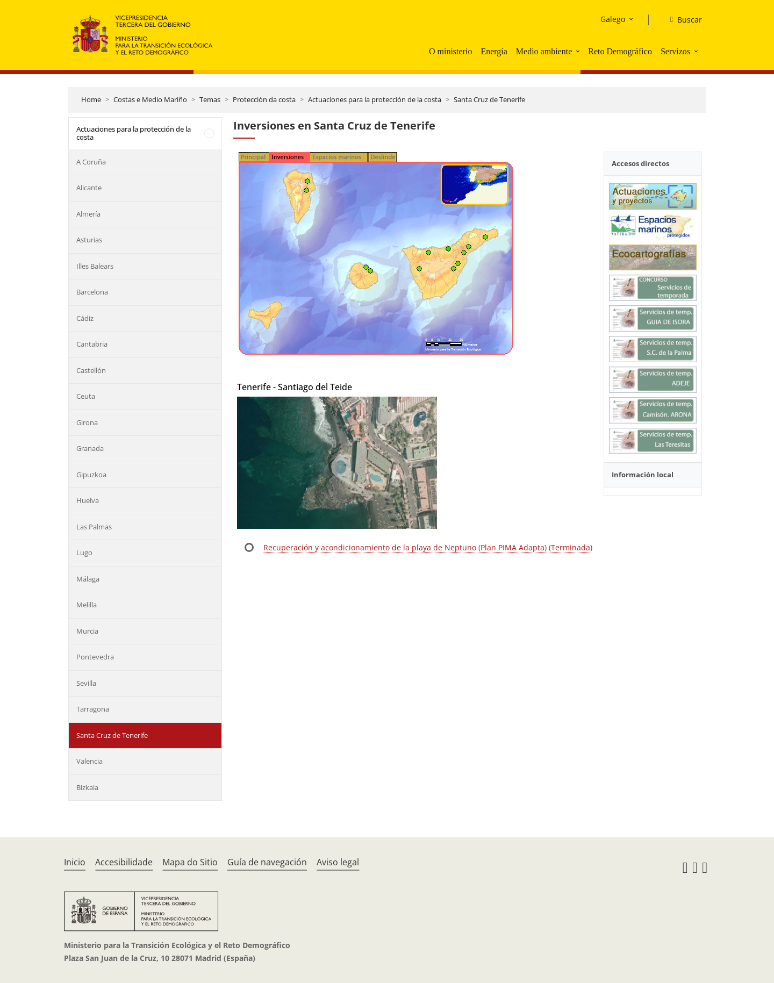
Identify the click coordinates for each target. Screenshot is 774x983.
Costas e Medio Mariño (150, 99)
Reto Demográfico (620, 51)
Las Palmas (94, 527)
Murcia (87, 631)
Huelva (87, 500)
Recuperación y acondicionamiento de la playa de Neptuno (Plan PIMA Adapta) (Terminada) (427, 547)
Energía (494, 51)
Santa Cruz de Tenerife (489, 99)
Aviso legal (338, 862)
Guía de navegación (267, 862)
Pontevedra (95, 657)
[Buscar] (682, 20)
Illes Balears (94, 266)
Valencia (89, 761)
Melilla (86, 604)
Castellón (91, 370)
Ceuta (85, 396)
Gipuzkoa (91, 474)
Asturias (89, 240)
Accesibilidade (124, 862)
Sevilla (86, 683)
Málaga (87, 579)
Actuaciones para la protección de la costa (374, 99)
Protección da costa (264, 99)
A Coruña (91, 162)
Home (91, 99)
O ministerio (450, 51)
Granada (90, 448)
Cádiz (85, 318)
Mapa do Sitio (190, 862)
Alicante (89, 187)
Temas (209, 99)
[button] (579, 51)
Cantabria (92, 344)
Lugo (84, 552)
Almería (88, 214)
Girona (87, 422)
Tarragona (92, 709)
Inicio (74, 862)
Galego (612, 19)
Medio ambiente (544, 51)
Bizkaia (87, 787)
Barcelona (92, 292)
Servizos (675, 51)
